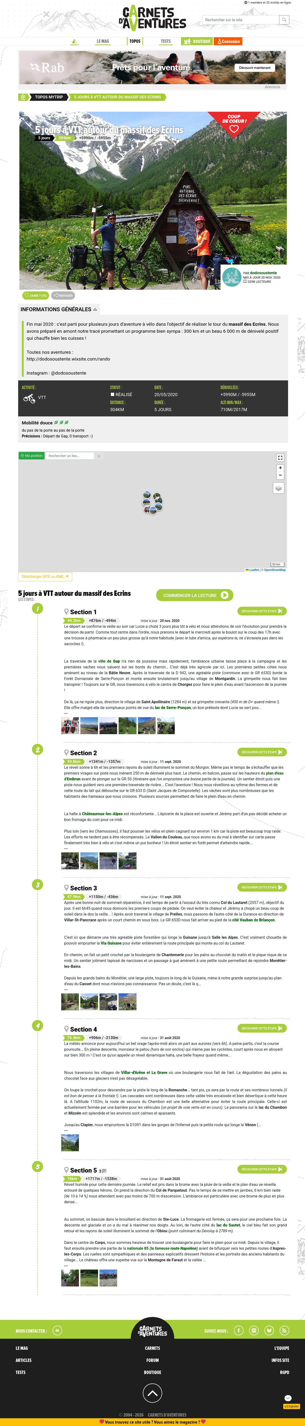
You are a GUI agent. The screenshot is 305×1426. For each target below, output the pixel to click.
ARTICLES (23, 1360)
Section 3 (83, 888)
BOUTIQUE (201, 41)
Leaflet (252, 570)
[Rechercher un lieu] (70, 455)
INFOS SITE (280, 1360)
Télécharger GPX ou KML (45, 576)
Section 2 (83, 753)
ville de (109, 661)
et (144, 1072)
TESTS (166, 41)
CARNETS (152, 1348)
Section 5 (83, 1170)
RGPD (284, 1372)
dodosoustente (263, 273)
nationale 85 (162, 1248)
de (253, 920)
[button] (147, 509)
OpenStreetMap (275, 570)
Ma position (31, 456)
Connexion (231, 41)
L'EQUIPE (281, 1348)
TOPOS (135, 41)
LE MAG (103, 41)
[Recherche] (240, 19)
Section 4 (83, 1029)
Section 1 (83, 612)
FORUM (152, 1360)
